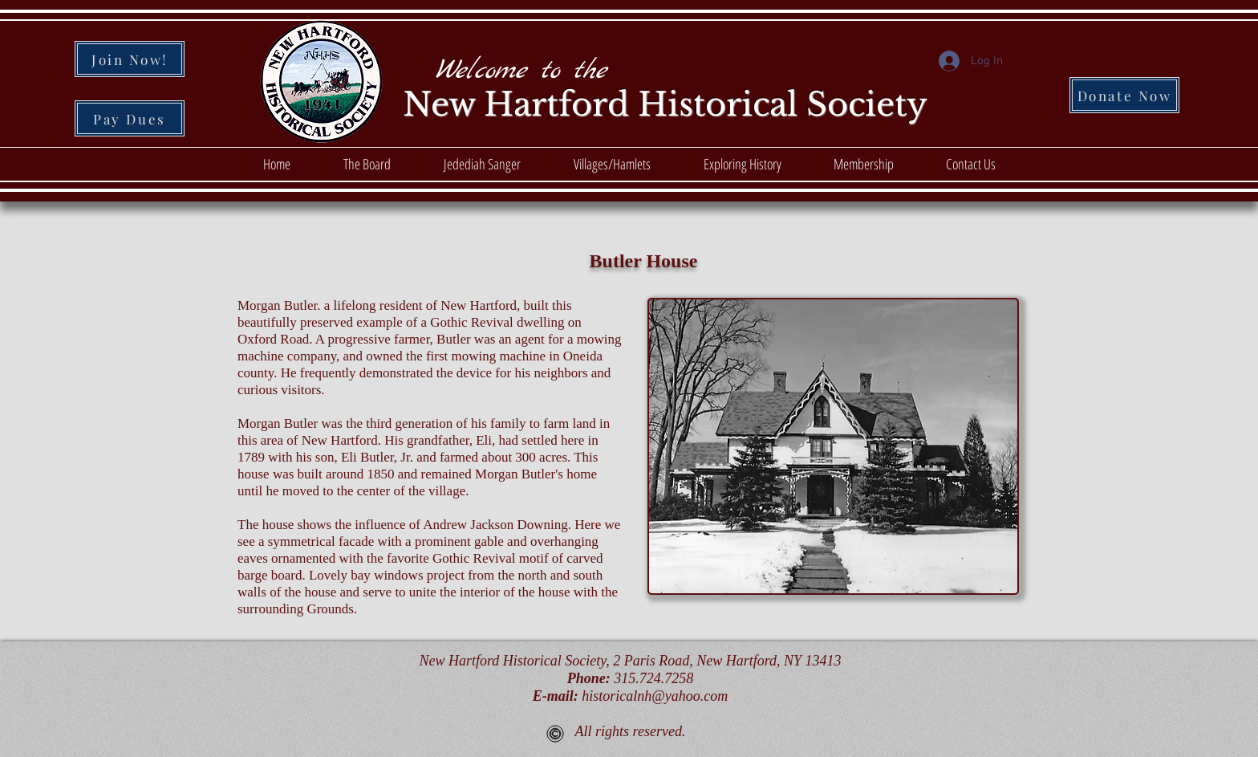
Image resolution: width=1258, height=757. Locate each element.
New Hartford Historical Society (665, 104)
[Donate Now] (1124, 95)
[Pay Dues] (130, 118)
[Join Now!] (130, 59)
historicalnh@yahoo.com (655, 696)
